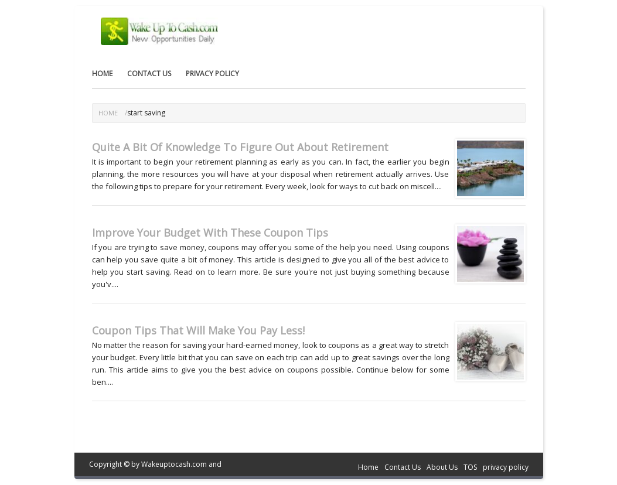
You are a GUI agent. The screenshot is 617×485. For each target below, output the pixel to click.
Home (102, 73)
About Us (442, 467)
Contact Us (149, 73)
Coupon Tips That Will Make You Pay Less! (198, 330)
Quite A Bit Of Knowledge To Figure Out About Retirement (240, 147)
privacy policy (212, 73)
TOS (470, 467)
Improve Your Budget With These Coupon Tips (210, 233)
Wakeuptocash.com (174, 464)
